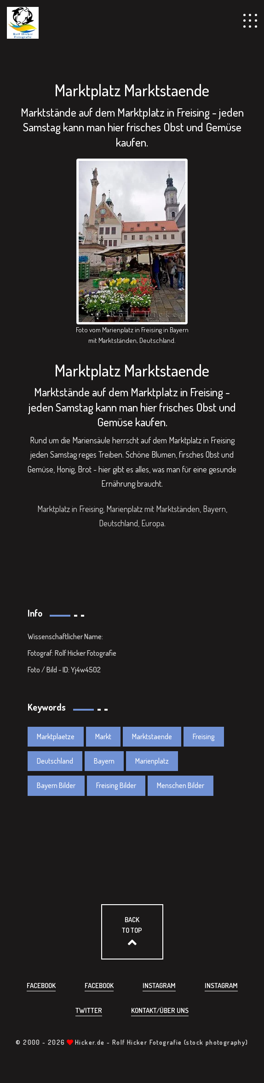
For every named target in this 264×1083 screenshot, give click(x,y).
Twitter (88, 1010)
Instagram (159, 985)
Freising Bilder (116, 785)
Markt (103, 736)
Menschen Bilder (180, 785)
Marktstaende (152, 736)
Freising (204, 736)
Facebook (41, 985)
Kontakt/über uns (160, 1010)
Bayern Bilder (56, 785)
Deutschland (55, 760)
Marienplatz (152, 760)
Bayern (104, 760)
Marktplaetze (56, 736)
